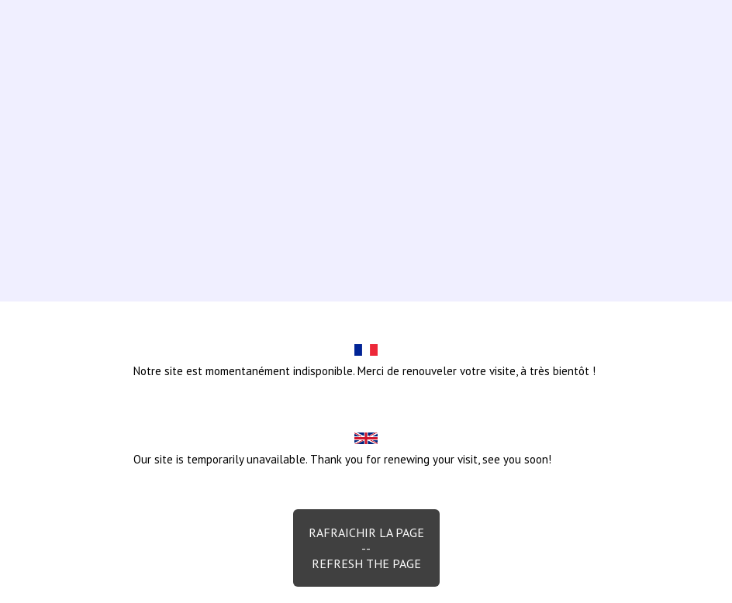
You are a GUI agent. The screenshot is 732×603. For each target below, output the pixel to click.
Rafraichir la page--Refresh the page (366, 548)
